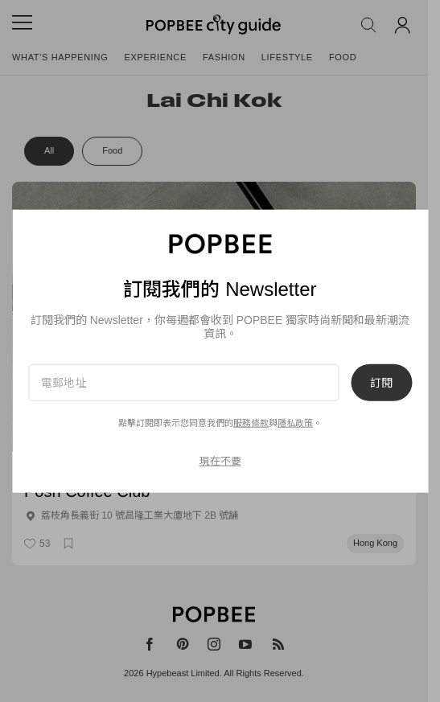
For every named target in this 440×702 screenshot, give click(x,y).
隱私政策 (295, 423)
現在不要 (220, 460)
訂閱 (381, 382)
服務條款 (251, 423)
